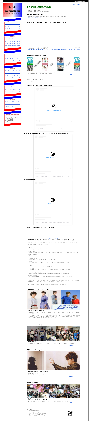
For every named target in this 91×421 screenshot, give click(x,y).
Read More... (71, 74)
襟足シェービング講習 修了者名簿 (12, 45)
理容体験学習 (12, 70)
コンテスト (12, 77)
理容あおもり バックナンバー (12, 105)
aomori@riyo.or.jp (14, 121)
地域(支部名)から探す (12, 38)
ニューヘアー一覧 (12, 60)
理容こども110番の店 (12, 75)
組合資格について (12, 28)
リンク (12, 91)
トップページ (12, 86)
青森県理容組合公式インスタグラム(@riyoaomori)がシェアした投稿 (54, 128)
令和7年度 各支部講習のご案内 (35, 18)
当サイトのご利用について (12, 88)
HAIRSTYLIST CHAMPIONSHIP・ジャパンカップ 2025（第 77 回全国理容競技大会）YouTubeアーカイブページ (54, 50)
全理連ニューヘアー (12, 58)
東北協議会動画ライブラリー (12, 101)
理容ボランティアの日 (12, 72)
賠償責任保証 (12, 26)
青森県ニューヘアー (12, 55)
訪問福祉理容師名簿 (12, 43)
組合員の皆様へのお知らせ (12, 103)
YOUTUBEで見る (53, 238)
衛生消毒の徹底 (12, 24)
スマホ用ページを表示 (75, 4)
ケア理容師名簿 (12, 41)
